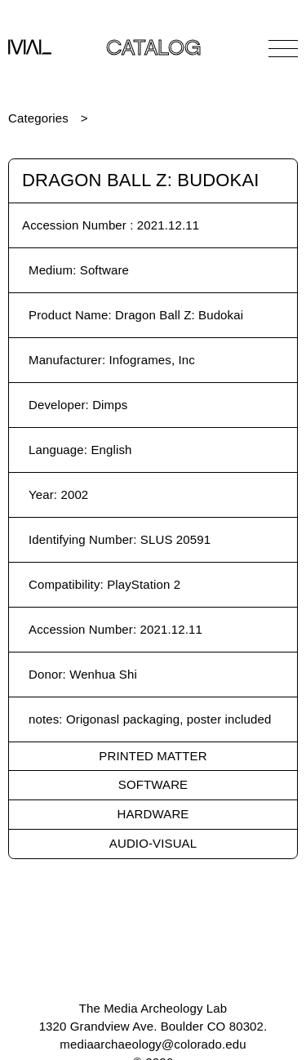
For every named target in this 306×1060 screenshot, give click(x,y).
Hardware (153, 814)
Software (153, 784)
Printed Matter (152, 756)
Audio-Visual (153, 843)
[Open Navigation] (283, 48)
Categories (38, 118)
